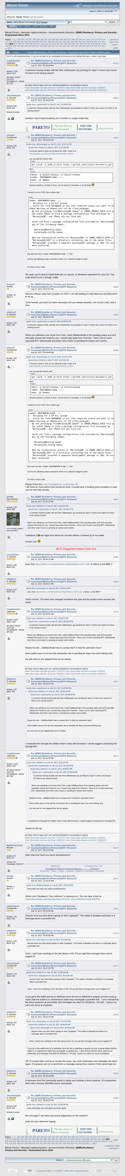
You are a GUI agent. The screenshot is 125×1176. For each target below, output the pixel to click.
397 (84, 41)
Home (13, 26)
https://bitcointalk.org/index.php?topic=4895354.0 (45, 90)
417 (62, 44)
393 (68, 41)
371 (84, 39)
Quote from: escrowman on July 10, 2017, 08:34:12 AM (48, 588)
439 (45, 46)
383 (30, 41)
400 (95, 41)
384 (33, 41)
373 (92, 39)
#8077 (115, 966)
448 (80, 46)
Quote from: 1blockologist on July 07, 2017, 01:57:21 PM (49, 144)
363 (53, 39)
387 (45, 41)
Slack (53, 871)
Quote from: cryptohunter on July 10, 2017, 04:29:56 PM (48, 688)
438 (41, 46)
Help (20, 26)
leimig (10, 876)
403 (6, 44)
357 (30, 39)
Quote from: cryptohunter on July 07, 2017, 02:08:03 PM (48, 104)
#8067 (115, 499)
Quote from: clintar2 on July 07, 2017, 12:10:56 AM (48, 147)
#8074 (115, 879)
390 (57, 41)
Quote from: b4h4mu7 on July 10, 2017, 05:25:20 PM (47, 762)
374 (96, 39)
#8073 (115, 848)
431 (14, 46)
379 (14, 41)
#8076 (115, 933)
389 (53, 41)
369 (77, 39)
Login (35, 26)
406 (19, 44)
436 (33, 46)
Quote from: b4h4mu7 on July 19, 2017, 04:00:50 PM (47, 972)
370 (80, 39)
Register (43, 26)
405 (15, 44)
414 (50, 44)
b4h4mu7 (11, 312)
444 (64, 46)
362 (49, 39)
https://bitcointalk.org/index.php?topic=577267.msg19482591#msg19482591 (62, 899)
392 (64, 41)
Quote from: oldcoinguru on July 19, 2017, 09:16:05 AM (48, 940)
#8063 (115, 138)
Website (94, 869)
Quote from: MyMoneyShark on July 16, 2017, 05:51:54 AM (49, 885)
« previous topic (114, 40)
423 (85, 44)
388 (49, 41)
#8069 (115, 582)
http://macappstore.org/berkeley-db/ (61, 484)
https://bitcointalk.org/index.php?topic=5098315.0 (86, 90)
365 (61, 39)
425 (92, 44)
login (32, 17)
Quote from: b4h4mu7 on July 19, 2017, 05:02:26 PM (47, 1105)
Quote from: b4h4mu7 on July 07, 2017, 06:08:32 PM (47, 506)
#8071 (115, 682)
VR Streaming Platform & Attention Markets (63, 869)
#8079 (115, 1074)
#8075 (115, 909)
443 (60, 46)
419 (69, 44)
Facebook (89, 871)
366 (65, 39)
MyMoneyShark (15, 845)
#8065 (115, 315)
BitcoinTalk (44, 871)
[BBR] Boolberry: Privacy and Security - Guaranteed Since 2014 (49, 1148)
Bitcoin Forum (12, 32)
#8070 (115, 612)
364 (57, 39)
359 (38, 39)
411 (38, 44)
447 (76, 46)
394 (72, 41)
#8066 (115, 350)
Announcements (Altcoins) (61, 32)
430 (10, 46)
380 (18, 41)
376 (104, 39)
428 (104, 44)
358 (34, 39)
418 (65, 44)
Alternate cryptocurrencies (33, 32)
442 (57, 46)
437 (37, 46)
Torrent (44, 22)
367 (69, 39)
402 (103, 41)
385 (37, 41)
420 (73, 44)
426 (96, 44)
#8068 (115, 557)
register (40, 17)
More (51, 26)
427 (100, 44)
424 (89, 44)
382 (26, 41)
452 (95, 46)
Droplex (11, 284)
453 (99, 46)
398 (87, 41)
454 (103, 46)
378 (10, 41)
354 (19, 39)
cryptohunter (13, 60)
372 (88, 39)
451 (91, 46)
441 (53, 46)
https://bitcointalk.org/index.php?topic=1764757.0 (45, 88)
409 (31, 44)
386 (41, 41)
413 (46, 44)
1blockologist (14, 95)
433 (22, 46)
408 (27, 44)
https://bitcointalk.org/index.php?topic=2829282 (85, 88)
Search (28, 26)
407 (23, 44)
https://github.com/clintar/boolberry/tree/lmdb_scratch (51, 154)
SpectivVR (55, 866)
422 (81, 44)
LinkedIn (70, 871)
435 (30, 46)
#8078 (115, 1015)
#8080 (115, 1098)
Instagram (100, 871)
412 (42, 44)
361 (46, 39)
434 (26, 46)
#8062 (115, 98)
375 (100, 39)
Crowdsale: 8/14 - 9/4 (93, 866)
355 (23, 39)
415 (54, 44)
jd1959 (10, 496)
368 (73, 39)
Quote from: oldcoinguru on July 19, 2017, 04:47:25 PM (48, 1021)
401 (99, 41)
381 (22, 41)
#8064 (115, 287)
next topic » (115, 43)
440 (49, 46)
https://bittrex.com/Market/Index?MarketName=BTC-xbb (62, 564)
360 (42, 39)
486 (9, 48)
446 (72, 46)
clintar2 (10, 135)
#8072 (115, 756)
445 (68, 46)
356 (26, 39)
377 (6, 41)
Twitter (61, 871)
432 (18, 46)
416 (58, 44)
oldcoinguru (13, 906)
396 (80, 41)
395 (76, 41)
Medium (79, 871)
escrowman (13, 554)
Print (116, 48)
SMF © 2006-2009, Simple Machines (73, 1171)
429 (6, 46)
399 (91, 41)
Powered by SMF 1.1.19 (47, 1171)
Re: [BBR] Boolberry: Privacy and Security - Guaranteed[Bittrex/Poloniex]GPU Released (54, 61)
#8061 (115, 63)
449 (84, 46)
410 (35, 44)
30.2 (38, 22)
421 (77, 44)
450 (87, 46)
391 (60, 41)
